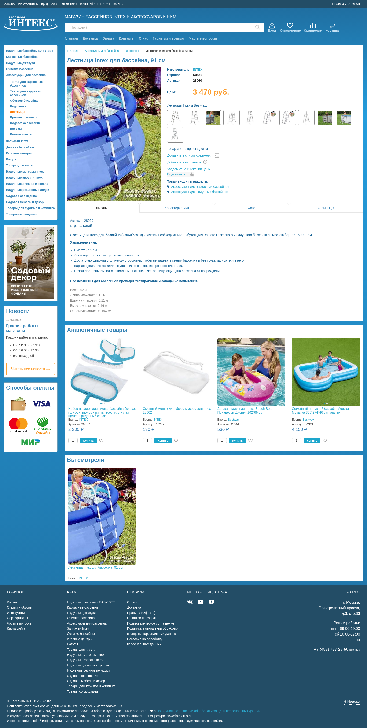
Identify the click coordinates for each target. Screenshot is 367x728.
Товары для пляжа (20, 165)
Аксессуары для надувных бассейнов (199, 192)
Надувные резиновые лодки (27, 190)
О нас (143, 38)
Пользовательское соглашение (150, 623)
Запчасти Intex (17, 141)
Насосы (16, 128)
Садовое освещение (21, 196)
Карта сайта (16, 628)
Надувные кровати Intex (24, 177)
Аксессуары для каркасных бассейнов (200, 186)
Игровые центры (19, 153)
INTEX (197, 69)
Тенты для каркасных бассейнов (26, 83)
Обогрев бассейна (24, 100)
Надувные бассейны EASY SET (29, 50)
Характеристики (177, 208)
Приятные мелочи (23, 117)
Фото (251, 208)
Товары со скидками (21, 214)
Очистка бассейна (19, 69)
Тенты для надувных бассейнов (26, 93)
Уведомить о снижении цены (189, 169)
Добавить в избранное (184, 162)
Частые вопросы (203, 38)
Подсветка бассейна (25, 123)
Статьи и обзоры (19, 607)
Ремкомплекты (21, 134)
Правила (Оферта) (141, 613)
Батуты (11, 159)
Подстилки (18, 106)
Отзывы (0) (326, 208)
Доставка (90, 38)
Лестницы (17, 112)
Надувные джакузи (20, 63)
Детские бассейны (20, 147)
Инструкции (16, 613)
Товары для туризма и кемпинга (30, 208)
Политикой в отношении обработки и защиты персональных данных (209, 711)
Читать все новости (30, 369)
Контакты (126, 38)
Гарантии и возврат (169, 38)
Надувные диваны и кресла (27, 183)
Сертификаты (17, 618)
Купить (88, 440)
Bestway (233, 419)
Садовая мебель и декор (25, 202)
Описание (101, 208)
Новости (18, 311)
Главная (71, 38)
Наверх (352, 701)
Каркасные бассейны (22, 57)
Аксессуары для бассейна (26, 75)
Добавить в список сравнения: (190, 155)
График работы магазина (22, 328)
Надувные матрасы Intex (25, 171)
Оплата (108, 38)
